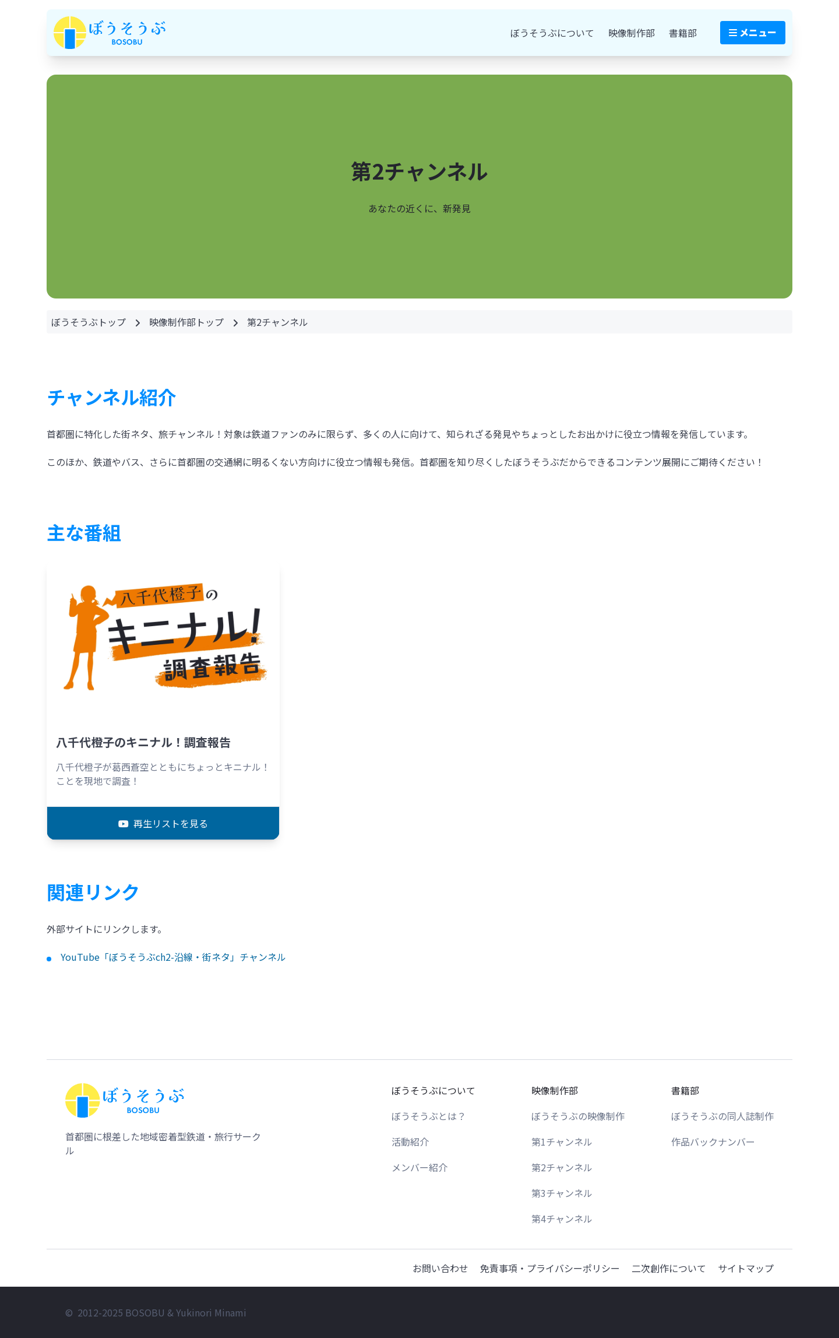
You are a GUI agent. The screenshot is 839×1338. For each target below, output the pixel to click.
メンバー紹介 (419, 1167)
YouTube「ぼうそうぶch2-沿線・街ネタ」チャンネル (173, 957)
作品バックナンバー (713, 1142)
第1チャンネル (562, 1142)
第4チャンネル (562, 1218)
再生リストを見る (163, 823)
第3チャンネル (562, 1193)
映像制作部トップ (186, 322)
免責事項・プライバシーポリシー (550, 1268)
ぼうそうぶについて (552, 33)
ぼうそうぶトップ (88, 322)
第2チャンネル (562, 1167)
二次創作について (669, 1268)
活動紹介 (410, 1142)
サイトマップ (746, 1268)
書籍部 (683, 33)
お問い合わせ (440, 1268)
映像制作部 (631, 33)
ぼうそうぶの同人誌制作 (722, 1116)
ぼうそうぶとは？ (429, 1116)
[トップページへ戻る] (125, 1100)
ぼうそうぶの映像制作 (578, 1116)
